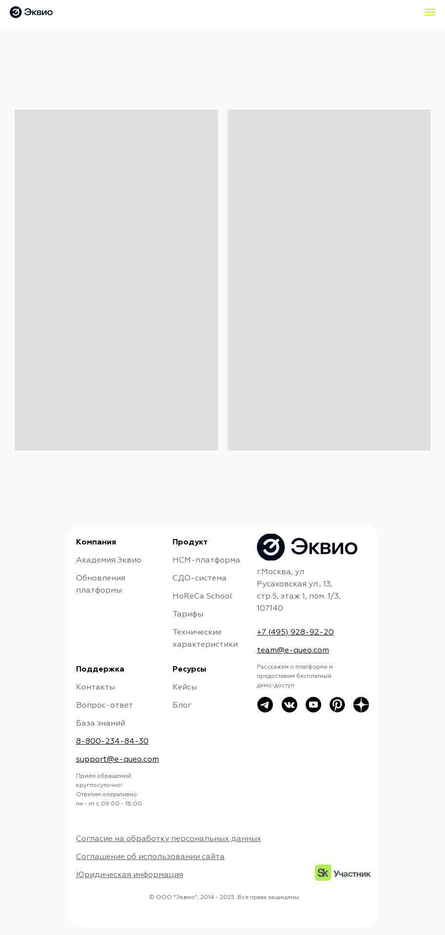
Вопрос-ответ (104, 706)
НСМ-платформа (206, 560)
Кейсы (185, 688)
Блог (182, 706)
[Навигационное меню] (430, 12)
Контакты (95, 688)
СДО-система (200, 578)
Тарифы (188, 614)
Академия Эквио (108, 560)
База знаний (100, 724)
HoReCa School (202, 596)
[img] (337, 704)
